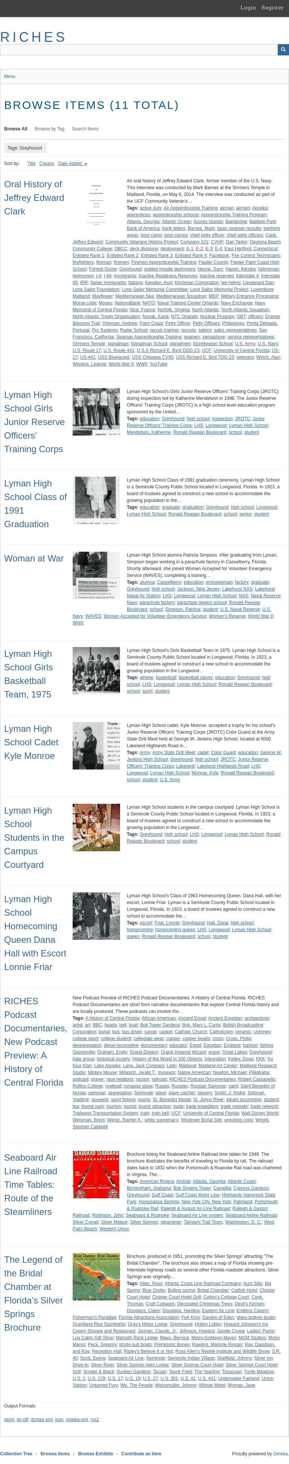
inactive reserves (217, 275)
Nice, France (142, 309)
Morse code (84, 303)
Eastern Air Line (218, 1310)
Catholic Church (191, 1031)
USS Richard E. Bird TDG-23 (205, 357)
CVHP (217, 242)
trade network (264, 1106)
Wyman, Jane (241, 1385)
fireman (103, 262)
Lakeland (185, 766)
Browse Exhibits (95, 1453)
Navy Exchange (236, 303)
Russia (162, 1086)
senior (245, 514)
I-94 (108, 275)
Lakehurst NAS (237, 589)
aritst (77, 1025)
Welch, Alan (268, 357)
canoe (150, 1031)
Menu (9, 76)
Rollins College (88, 1086)
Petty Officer (178, 323)
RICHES (33, 37)
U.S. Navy (268, 343)
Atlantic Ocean (176, 221)
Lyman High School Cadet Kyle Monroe (31, 742)
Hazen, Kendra (240, 269)
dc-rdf (22, 1419)
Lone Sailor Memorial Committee (155, 289)
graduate (170, 507)
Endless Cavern (253, 1310)
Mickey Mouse (102, 1072)
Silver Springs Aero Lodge (143, 1365)
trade (178, 1106)
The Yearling (207, 1371)
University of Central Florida (241, 350)
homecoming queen (175, 929)
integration (215, 1059)
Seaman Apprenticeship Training (148, 337)
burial (104, 1031)
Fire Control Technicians (255, 255)
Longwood (216, 425)
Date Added (70, 163)
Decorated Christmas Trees (204, 1303)
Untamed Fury (103, 1385)
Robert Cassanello (256, 1079)
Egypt (195, 1045)
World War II (121, 364)
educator (178, 1045)
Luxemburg (262, 289)
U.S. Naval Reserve (240, 609)
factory (241, 582)
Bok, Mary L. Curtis (201, 1025)
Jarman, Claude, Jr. (157, 1331)
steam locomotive (243, 1099)
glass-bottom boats (256, 1317)
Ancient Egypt (192, 1018)
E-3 (209, 248)
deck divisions (144, 248)
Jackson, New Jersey (198, 589)
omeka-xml (77, 1419)
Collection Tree (16, 1453)
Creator (47, 163)
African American (158, 1018)
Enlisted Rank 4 (191, 255)
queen (133, 936)
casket (165, 1031)
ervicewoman (219, 582)
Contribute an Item (141, 1453)
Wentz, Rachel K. (124, 1120)
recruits (188, 330)
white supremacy (161, 1120)
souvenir (99, 1099)
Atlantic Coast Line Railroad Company (203, 1283)
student (251, 432)
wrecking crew (238, 1120)
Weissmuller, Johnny (175, 1385)
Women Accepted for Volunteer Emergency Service (155, 616)
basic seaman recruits (239, 228)
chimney (262, 1031)
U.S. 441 (207, 1378)
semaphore (213, 337)
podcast (80, 1079)
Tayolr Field (180, 1371)
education (149, 418)
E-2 (199, 248)
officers (255, 316)
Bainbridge (236, 221)
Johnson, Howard (196, 1331)
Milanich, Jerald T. (137, 1072)
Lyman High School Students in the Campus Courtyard (34, 837)
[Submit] (283, 49)
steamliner (170, 1222)
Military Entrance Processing (249, 296)
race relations (119, 1079)
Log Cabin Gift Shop (93, 1337)
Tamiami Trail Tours (203, 1222)
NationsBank (127, 303)
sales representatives (235, 330)
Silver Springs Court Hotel (197, 1365)
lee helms (230, 282)
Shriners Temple (89, 343)
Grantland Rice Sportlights (99, 1324)
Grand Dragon (143, 1052)
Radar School (134, 330)
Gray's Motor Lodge (147, 1324)
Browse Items (55, 1453)
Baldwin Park (262, 221)
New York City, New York (206, 1201)
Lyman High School (248, 425)
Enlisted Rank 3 (156, 255)
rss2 (94, 1419)
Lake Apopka (107, 1065)
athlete (146, 677)
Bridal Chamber (212, 1290)
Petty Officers (206, 323)
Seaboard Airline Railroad (251, 1215)
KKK (260, 1059)
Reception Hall (106, 1351)
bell (122, 1025)
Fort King (190, 1317)
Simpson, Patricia (182, 609)
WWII (141, 364)
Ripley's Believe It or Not (148, 1351)
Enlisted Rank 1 (88, 255)
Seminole (143, 1092)
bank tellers (173, 228)
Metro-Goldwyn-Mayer (214, 1337)
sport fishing (123, 1099)
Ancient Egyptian (225, 1018)
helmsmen (83, 275)
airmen (243, 208)
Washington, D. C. (243, 1222)
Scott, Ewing (92, 1358)
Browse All (15, 129)
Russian (180, 1086)
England (232, 1045)
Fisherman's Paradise (94, 1317)
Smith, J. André (229, 1092)
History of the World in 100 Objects (167, 1059)
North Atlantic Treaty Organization (106, 316)
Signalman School (149, 343)
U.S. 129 (96, 1378)
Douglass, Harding (181, 1310)
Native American (194, 1072)
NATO (149, 303)
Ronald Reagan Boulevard (199, 432)
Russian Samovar (208, 1086)
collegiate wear (149, 1038)
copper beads (196, 1038)
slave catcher (182, 1092)
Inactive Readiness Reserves (167, 275)
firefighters (83, 262)
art (87, 1025)
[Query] (144, 49)
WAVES (93, 616)
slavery (205, 1092)
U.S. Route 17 (87, 350)
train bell (160, 1113)
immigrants (125, 275)
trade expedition (202, 1106)
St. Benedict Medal (172, 1099)
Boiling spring (181, 1290)
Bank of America (143, 228)
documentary (154, 1045)
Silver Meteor (114, 1222)
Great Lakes (234, 1052)
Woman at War (34, 558)
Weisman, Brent (89, 1120)
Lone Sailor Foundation (96, 289)
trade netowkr (234, 1106)
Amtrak (183, 1181)
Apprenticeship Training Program (234, 214)
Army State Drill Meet (173, 752)
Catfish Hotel (244, 1290)
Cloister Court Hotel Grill (176, 1297)
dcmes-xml (42, 1419)
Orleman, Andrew (119, 323)
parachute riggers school (201, 602)
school (235, 432)
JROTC (242, 418)
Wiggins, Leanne (89, 364)
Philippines (233, 323)
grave (214, 1052)
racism (142, 1079)
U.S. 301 (169, 1378)
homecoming (140, 929)
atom (9, 1419)
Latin (171, 1065)
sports (144, 1099)
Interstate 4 (247, 275)
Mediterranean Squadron (181, 296)
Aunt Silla (252, 1283)
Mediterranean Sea (134, 296)
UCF (206, 350)
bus (115, 1031)
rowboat (113, 1086)
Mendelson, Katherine (149, 432)
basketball (166, 677)
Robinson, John (107, 1215)
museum (166, 1072)
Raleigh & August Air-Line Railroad (195, 1208)
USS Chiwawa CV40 (152, 357)
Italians (135, 282)
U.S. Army (245, 343)
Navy (132, 602)
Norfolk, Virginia (173, 309)
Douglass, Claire (143, 1310)
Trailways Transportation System (105, 1113)
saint (233, 1086)
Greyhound (130, 269)
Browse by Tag (50, 129)
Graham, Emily (112, 1052)
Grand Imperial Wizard (183, 1052)
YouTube (158, 364)
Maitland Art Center (217, 1065)
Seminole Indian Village (190, 1358)
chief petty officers (245, 235)
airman (227, 208)
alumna (147, 582)
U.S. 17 (115, 1378)
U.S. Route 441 (118, 350)
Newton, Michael (229, 1072)
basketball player (196, 677)
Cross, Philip (238, 1038)
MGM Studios (252, 1337)
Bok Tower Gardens (160, 1025)
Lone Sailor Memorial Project (219, 289)
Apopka (260, 208)
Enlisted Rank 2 (122, 255)
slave (160, 1092)
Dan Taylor (236, 242)
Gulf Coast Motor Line (197, 1195)
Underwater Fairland (238, 1378)
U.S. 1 (79, 1378)
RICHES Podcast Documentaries (202, 1079)
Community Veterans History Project (141, 242)
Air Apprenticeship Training (191, 208)
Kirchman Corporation (197, 282)
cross (218, 1038)
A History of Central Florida (112, 1018)
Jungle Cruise (231, 1331)
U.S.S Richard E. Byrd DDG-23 (168, 350)
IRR (84, 282)
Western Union (114, 1228)
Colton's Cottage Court (226, 1297)
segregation (120, 1092)
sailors (204, 330)
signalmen (180, 343)
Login (248, 8)
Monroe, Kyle (205, 773)
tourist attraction (154, 1106)
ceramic (243, 1031)
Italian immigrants (108, 282)
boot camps (175, 235)
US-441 (88, 357)
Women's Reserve (227, 616)
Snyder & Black (98, 1371)
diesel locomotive (121, 1045)
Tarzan (159, 1371)
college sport (85, 1038)
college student (116, 1038)
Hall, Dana (217, 923)
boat (133, 1025)
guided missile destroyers (169, 269)
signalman (118, 343)
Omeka (280, 1453)
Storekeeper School (212, 343)
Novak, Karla (156, 316)
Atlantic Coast (242, 1181)
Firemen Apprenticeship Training (163, 262)
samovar (96, 1092)
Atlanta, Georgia (143, 221)
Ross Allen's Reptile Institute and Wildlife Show (222, 1351)
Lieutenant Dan (258, 282)
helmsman (268, 269)
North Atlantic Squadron (245, 309)
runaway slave (138, 1086)
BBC (97, 1025)
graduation (193, 507)
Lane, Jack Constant (143, 1065)
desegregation (87, 1045)
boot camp (151, 235)
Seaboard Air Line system (197, 1215)
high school (198, 418)
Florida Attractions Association (149, 1317)
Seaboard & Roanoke (147, 1215)
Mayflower (102, 296)
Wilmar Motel (212, 1385)
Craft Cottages (160, 1303)
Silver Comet (86, 1222)
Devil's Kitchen (249, 1303)
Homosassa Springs (158, 1201)
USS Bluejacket (113, 357)
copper (173, 1038)
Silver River (102, 1365)
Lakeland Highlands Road (223, 766)
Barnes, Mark (201, 228)
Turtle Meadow (259, 1371)
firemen (121, 262)
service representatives (251, 337)
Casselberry (169, 582)
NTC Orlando (184, 316)
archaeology (257, 1018)
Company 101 (194, 242)
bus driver (132, 1031)
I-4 (98, 275)
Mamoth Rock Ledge (137, 1337)
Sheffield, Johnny (234, 1358)
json (59, 1419)
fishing (266, 1045)
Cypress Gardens (250, 1188)
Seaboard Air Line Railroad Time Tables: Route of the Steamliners (30, 1184)
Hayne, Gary (210, 269)
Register (273, 8)
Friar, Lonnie (167, 923)
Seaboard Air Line (125, 1358)
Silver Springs (144, 1222)
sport (147, 691)
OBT (241, 316)
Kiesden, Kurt (158, 282)
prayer (97, 1079)
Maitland (81, 296)
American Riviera (157, 1181)
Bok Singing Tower (192, 1188)
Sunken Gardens (134, 1371)
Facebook (219, 255)
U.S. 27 (150, 1378)
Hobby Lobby (208, 1324)
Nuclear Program (217, 316)
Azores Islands (208, 221)
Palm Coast (151, 323)
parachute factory (157, 602)
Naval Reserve (265, 595)
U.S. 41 (188, 1378)
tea (76, 1106)
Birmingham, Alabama (149, 1188)
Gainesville (84, 1052)
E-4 (218, 248)
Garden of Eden (218, 1317)
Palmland (242, 1201)
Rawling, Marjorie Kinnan (217, 1344)
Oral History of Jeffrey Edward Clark (34, 197)
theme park (92, 1106)
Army (145, 752)
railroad (159, 1079)
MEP (214, 296)
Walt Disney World (259, 1113)
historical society (113, 1059)
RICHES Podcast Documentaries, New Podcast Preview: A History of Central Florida (35, 1042)
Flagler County (213, 262)
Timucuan (232, 1371)
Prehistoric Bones (172, 1344)
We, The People (136, 1385)
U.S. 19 (132, 1378)
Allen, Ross (151, 1283)
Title (31, 163)
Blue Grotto (153, 1290)
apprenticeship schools (176, 214)
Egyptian (212, 1045)
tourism (113, 1106)
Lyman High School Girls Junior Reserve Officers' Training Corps (34, 422)
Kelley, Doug (240, 1059)
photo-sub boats (135, 1344)
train (144, 1113)
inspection (222, 418)
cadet (203, 752)
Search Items (85, 129)
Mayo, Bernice (174, 1337)
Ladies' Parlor (261, 1331)
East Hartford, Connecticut (251, 248)
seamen (192, 337)
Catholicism (221, 1031)
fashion (250, 1045)
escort (146, 923)
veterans (245, 357)
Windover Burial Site (201, 1120)
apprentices (138, 214)
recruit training (164, 330)
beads (111, 1025)
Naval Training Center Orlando (187, 303)
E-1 (189, 248)
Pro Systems (104, 330)
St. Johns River (208, 1099)
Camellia (222, 1188)
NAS (243, 595)
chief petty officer (207, 235)
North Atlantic (205, 309)
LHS (198, 425)
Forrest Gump (103, 269)
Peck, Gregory (102, 1344)
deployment (172, 248)
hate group (83, 1059)
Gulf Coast (162, 1195)
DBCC (120, 248)
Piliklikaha (259, 1072)
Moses (105, 303)
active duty (150, 208)
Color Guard (223, 752)
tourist (130, 1106)
